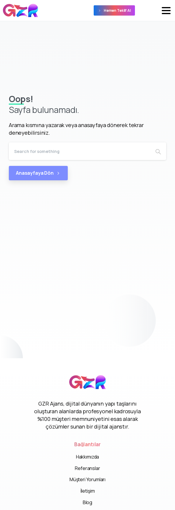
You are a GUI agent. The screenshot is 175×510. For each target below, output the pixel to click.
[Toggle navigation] (166, 11)
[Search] (79, 151)
